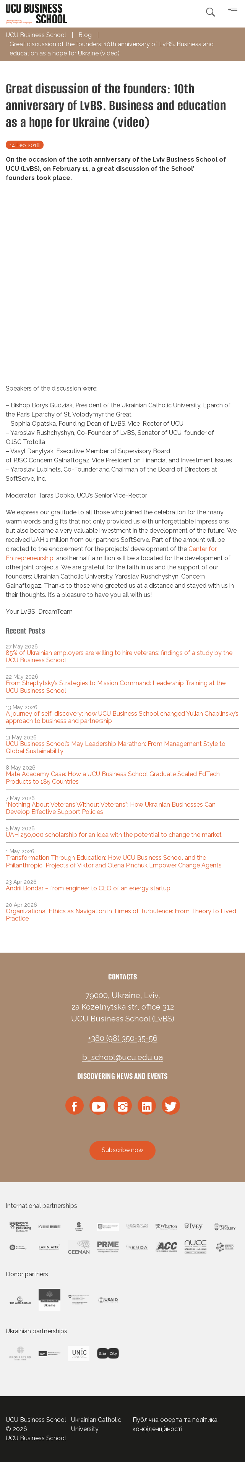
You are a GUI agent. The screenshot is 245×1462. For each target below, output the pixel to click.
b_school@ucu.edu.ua (122, 1057)
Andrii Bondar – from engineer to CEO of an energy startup (88, 888)
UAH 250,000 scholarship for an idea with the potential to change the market (114, 834)
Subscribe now (122, 1150)
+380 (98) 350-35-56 (122, 1038)
